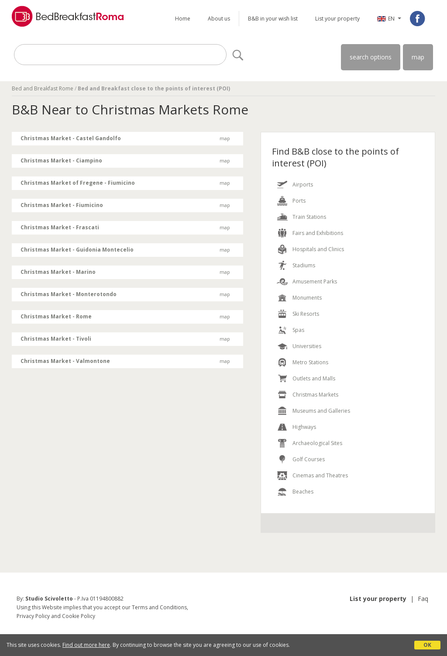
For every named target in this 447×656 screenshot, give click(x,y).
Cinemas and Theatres (320, 475)
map (418, 57)
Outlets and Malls (313, 378)
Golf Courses (308, 459)
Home (182, 18)
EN (391, 18)
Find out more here (86, 645)
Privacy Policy (33, 616)
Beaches (302, 491)
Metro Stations (310, 362)
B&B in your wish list (273, 18)
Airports (302, 184)
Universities (306, 346)
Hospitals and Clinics (318, 249)
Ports (299, 200)
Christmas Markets (315, 394)
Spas (298, 330)
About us (219, 18)
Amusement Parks (314, 281)
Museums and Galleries (321, 410)
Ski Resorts (305, 314)
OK (427, 645)
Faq (423, 598)
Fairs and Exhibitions (317, 233)
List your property (337, 18)
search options (371, 57)
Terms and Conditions (159, 607)
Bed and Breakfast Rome (42, 88)
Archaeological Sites (317, 443)
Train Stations (309, 217)
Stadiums (303, 265)
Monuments (307, 297)
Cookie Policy (78, 616)
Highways (304, 427)
